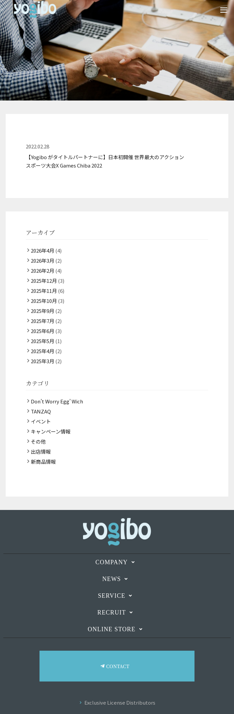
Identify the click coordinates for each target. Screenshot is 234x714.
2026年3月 (42, 260)
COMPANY (117, 562)
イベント (41, 421)
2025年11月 (44, 290)
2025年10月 (44, 300)
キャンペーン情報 (51, 431)
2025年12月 (44, 280)
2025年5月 (42, 340)
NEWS (117, 579)
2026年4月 (42, 250)
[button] (117, 562)
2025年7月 (42, 320)
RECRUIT (117, 612)
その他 (38, 441)
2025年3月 (42, 361)
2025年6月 (42, 330)
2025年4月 (42, 350)
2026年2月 (42, 270)
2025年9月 (42, 310)
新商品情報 (43, 461)
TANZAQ (41, 411)
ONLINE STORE (117, 629)
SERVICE (117, 596)
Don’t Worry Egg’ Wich (57, 401)
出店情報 (41, 451)
